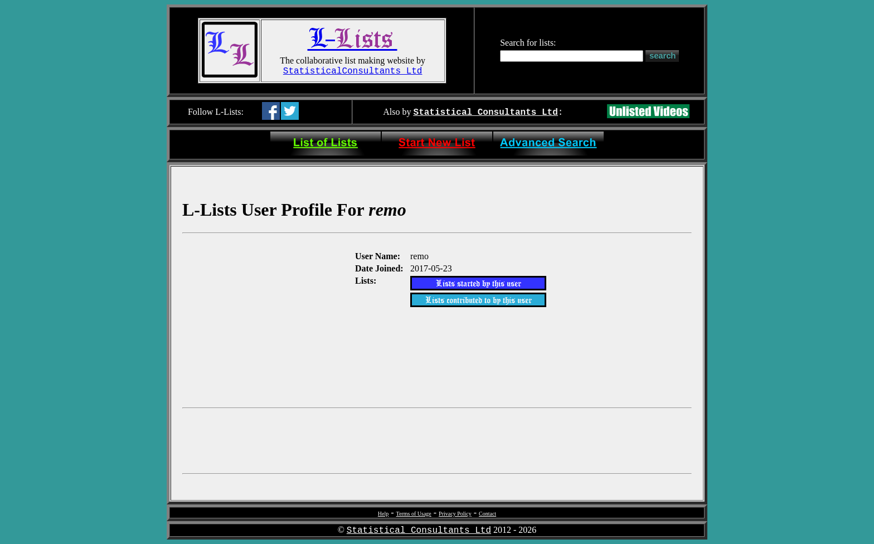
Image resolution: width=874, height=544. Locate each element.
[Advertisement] (267, 319)
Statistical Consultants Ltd (486, 113)
